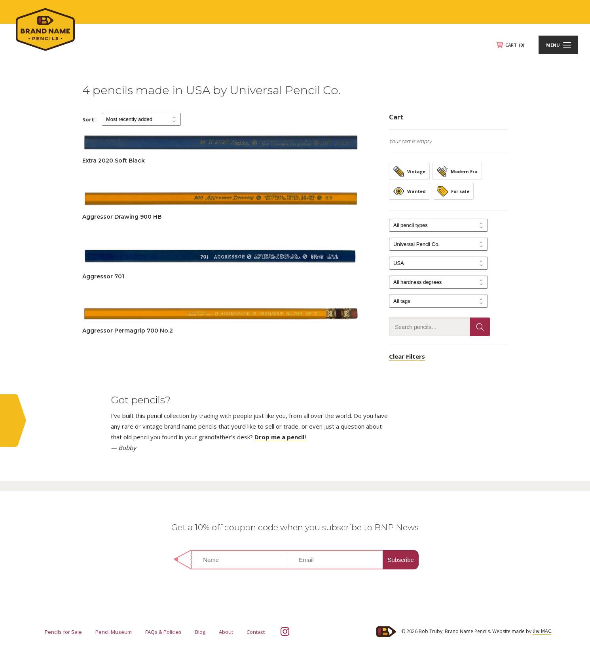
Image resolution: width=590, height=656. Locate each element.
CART (514, 45)
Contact (256, 631)
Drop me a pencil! (280, 437)
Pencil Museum (113, 631)
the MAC (542, 631)
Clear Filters (407, 356)
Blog (200, 631)
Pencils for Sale (63, 631)
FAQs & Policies (163, 631)
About (226, 631)
